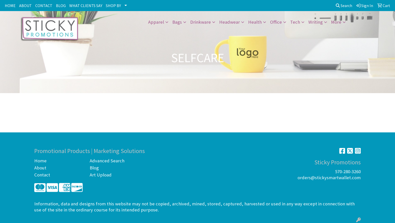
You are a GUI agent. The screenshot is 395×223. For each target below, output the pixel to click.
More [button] (336, 22)
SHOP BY (113, 5)
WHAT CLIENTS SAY (85, 5)
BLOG (61, 5)
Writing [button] (315, 22)
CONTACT (43, 5)
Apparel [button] (156, 22)
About (40, 168)
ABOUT (25, 5)
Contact (42, 175)
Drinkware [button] (200, 22)
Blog (94, 168)
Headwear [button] (229, 22)
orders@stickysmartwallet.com (329, 177)
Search (344, 5)
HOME (10, 5)
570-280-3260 (348, 171)
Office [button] (276, 22)
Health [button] (255, 22)
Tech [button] (295, 22)
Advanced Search (107, 161)
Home (40, 161)
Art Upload (101, 175)
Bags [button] (177, 22)
